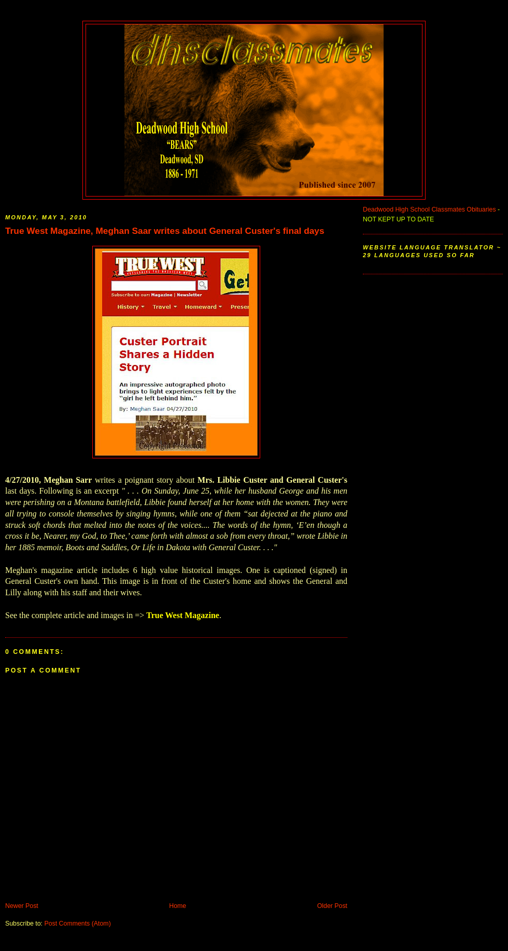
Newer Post (21, 906)
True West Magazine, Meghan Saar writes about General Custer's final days (164, 231)
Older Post (332, 906)
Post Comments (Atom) (77, 923)
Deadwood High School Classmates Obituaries (429, 209)
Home (177, 906)
